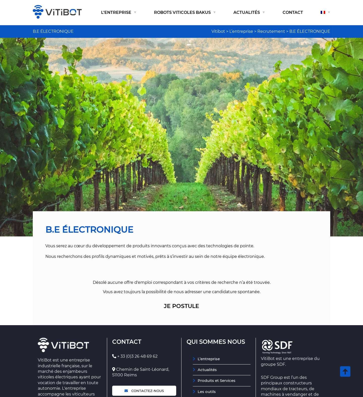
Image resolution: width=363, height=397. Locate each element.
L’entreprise (116, 12)
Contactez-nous (144, 391)
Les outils (207, 391)
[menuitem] (325, 13)
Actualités (246, 12)
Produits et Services (216, 380)
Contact (293, 12)
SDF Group (272, 377)
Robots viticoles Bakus (182, 12)
